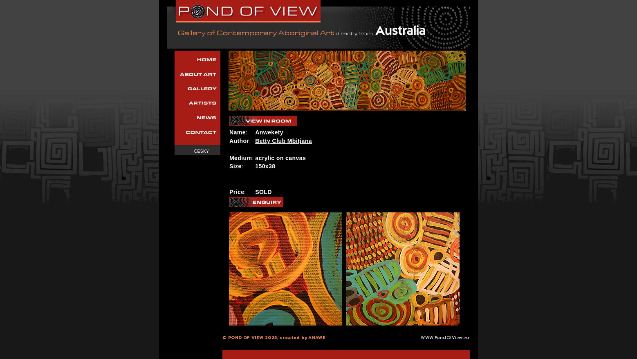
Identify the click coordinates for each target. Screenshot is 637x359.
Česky (201, 151)
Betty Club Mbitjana (283, 141)
